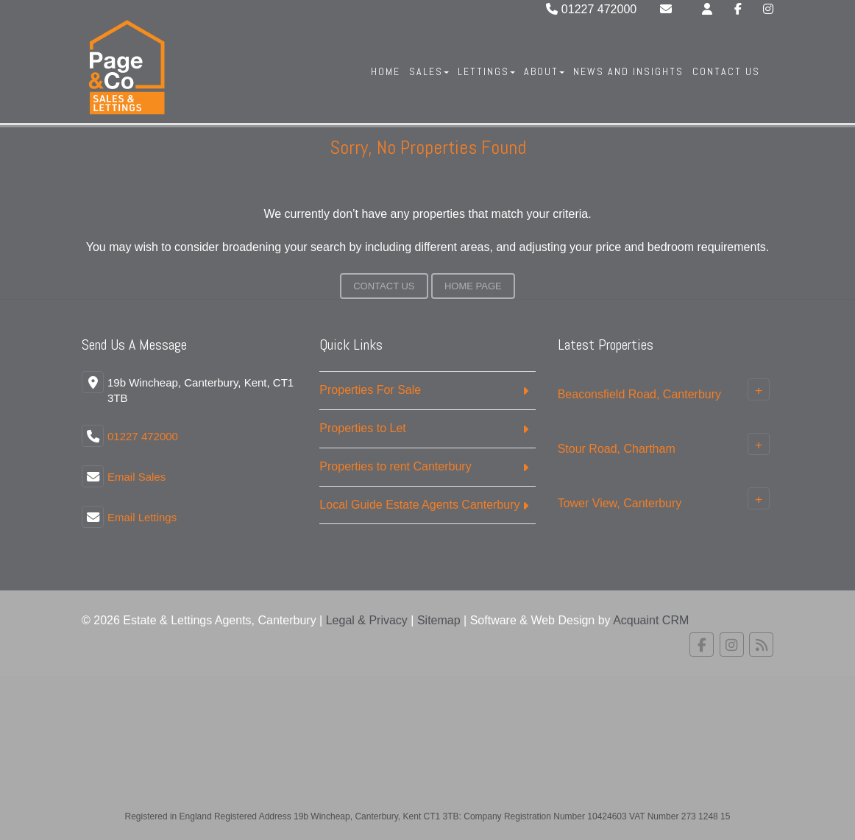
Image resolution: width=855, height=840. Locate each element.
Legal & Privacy (367, 620)
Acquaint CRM (651, 620)
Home (385, 71)
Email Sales (136, 476)
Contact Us (726, 71)
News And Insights (628, 71)
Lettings (486, 71)
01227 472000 (591, 9)
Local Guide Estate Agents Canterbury (419, 504)
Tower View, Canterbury (620, 503)
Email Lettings (142, 517)
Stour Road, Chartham (616, 448)
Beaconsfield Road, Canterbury (639, 394)
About (544, 71)
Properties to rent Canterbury (395, 466)
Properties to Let (362, 428)
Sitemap (439, 620)
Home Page (473, 286)
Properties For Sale (370, 390)
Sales (429, 71)
